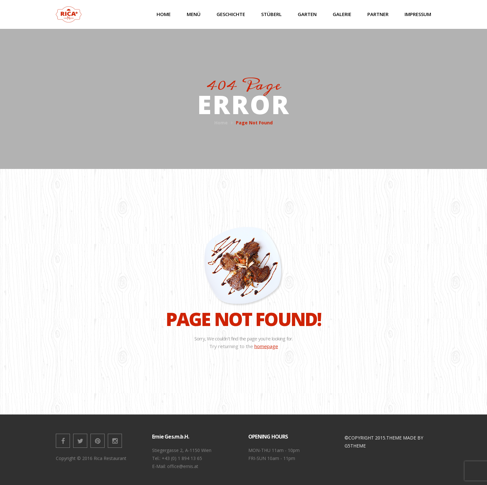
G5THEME (355, 446)
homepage (266, 346)
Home (221, 123)
